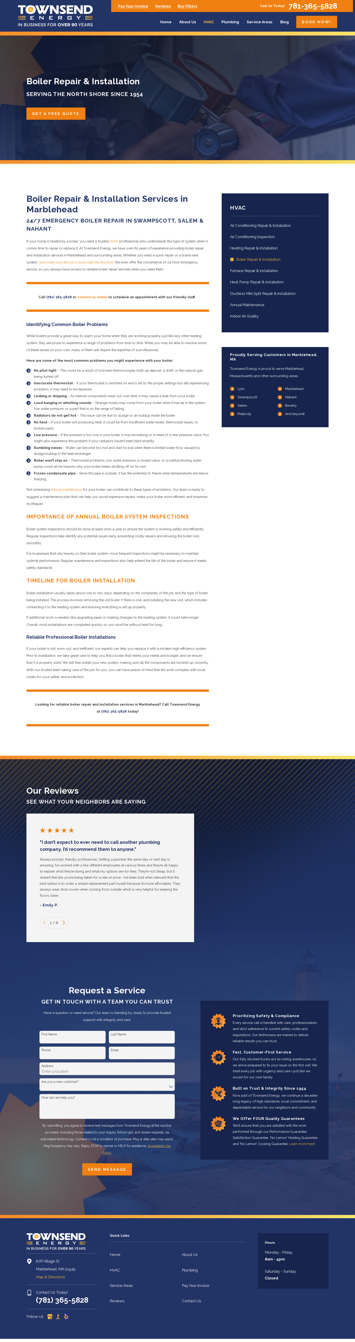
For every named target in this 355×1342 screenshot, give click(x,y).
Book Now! (316, 22)
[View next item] (64, 923)
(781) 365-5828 (62, 1300)
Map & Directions (50, 1277)
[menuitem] (275, 225)
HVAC (114, 241)
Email (115, 1050)
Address (47, 1066)
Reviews (163, 6)
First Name (49, 1034)
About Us (190, 1254)
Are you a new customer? (60, 1082)
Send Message (107, 1169)
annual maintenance (66, 489)
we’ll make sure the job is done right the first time (76, 262)
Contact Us (191, 1301)
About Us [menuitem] (187, 22)
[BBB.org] (58, 1316)
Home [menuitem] (166, 22)
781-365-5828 (313, 6)
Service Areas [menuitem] (260, 22)
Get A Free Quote (56, 113)
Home (115, 1254)
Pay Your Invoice (133, 6)
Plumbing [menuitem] (230, 22)
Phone (46, 1050)
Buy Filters (187, 6)
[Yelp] (66, 1316)
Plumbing (190, 1270)
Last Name (118, 1034)
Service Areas (121, 1285)
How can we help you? (58, 1097)
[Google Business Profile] (49, 1316)
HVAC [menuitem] (209, 22)
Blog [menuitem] (284, 22)
